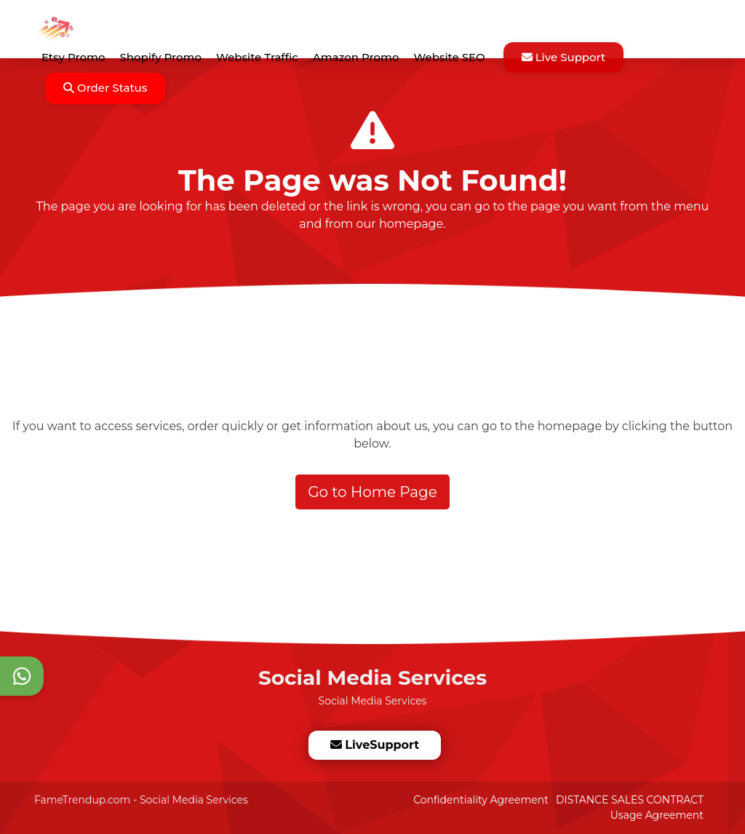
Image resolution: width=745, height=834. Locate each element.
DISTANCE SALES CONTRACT (630, 799)
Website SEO (449, 57)
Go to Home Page (372, 492)
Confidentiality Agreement (481, 799)
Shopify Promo (160, 57)
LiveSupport (374, 745)
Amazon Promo (356, 57)
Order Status (105, 88)
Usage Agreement (657, 815)
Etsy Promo (73, 57)
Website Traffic (257, 57)
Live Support (564, 57)
